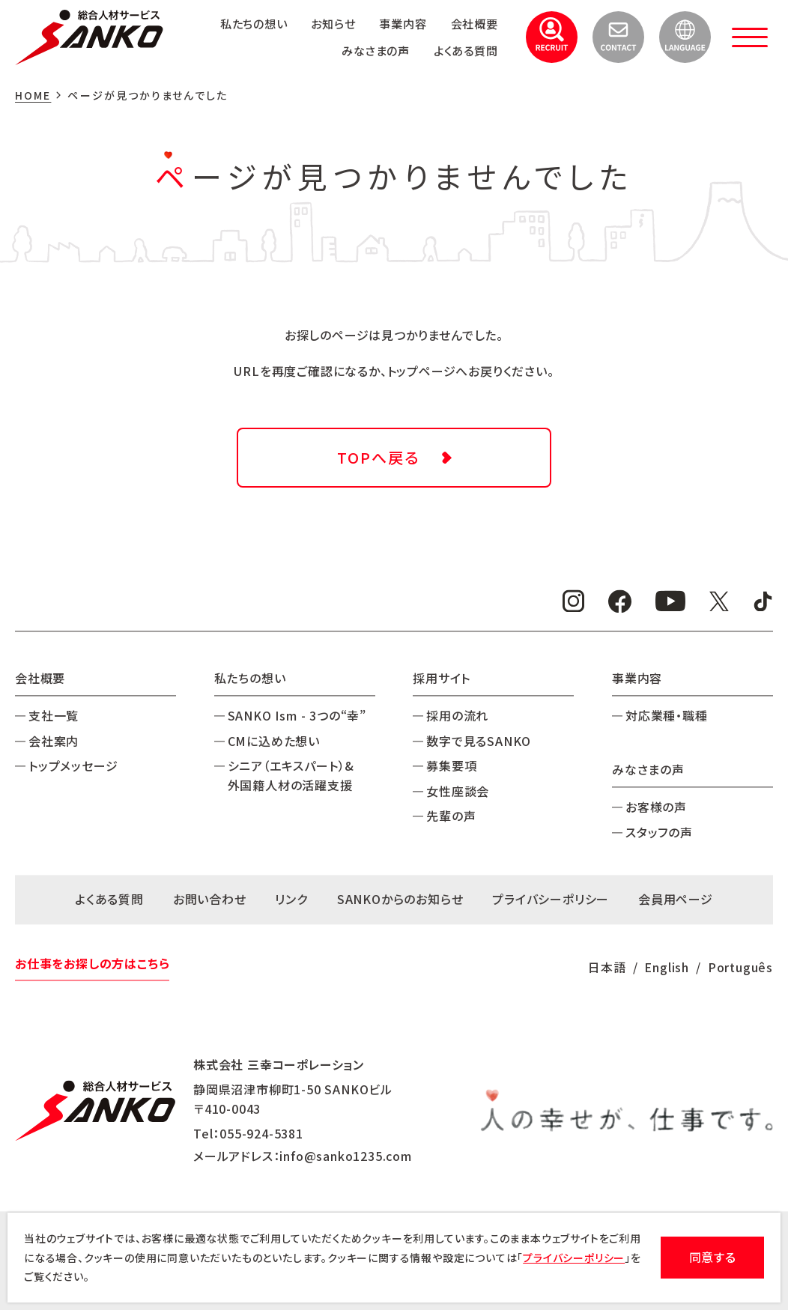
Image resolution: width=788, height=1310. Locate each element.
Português (740, 967)
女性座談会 (457, 791)
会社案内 (53, 741)
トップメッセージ (73, 766)
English (666, 967)
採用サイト (441, 678)
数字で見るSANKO (478, 741)
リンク (291, 900)
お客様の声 (656, 807)
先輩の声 (451, 816)
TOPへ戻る (378, 457)
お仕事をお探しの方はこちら (92, 963)
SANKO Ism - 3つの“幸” (297, 716)
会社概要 (472, 23)
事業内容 (398, 23)
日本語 (606, 967)
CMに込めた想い (274, 741)
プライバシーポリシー (550, 900)
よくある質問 (463, 50)
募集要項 (451, 766)
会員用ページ (675, 900)
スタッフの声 (659, 832)
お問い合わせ (209, 900)
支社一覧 (53, 716)
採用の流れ (457, 716)
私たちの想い (242, 23)
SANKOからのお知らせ (400, 900)
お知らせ (325, 23)
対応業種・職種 (666, 716)
